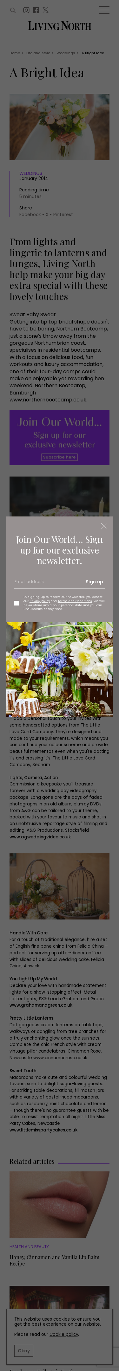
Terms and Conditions (75, 601)
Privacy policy (40, 601)
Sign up (94, 582)
